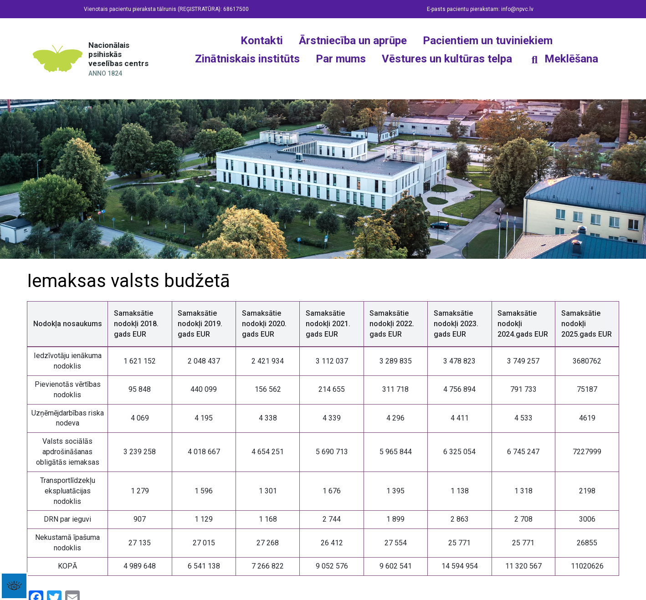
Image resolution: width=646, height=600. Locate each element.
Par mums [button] (341, 58)
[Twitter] (409, 77)
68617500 (236, 9)
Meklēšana (571, 58)
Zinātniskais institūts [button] (247, 58)
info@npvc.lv (517, 9)
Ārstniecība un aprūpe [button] (353, 40)
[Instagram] (384, 77)
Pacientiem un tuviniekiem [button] (488, 40)
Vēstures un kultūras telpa (447, 58)
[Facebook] (359, 77)
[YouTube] (434, 77)
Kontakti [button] (262, 40)
